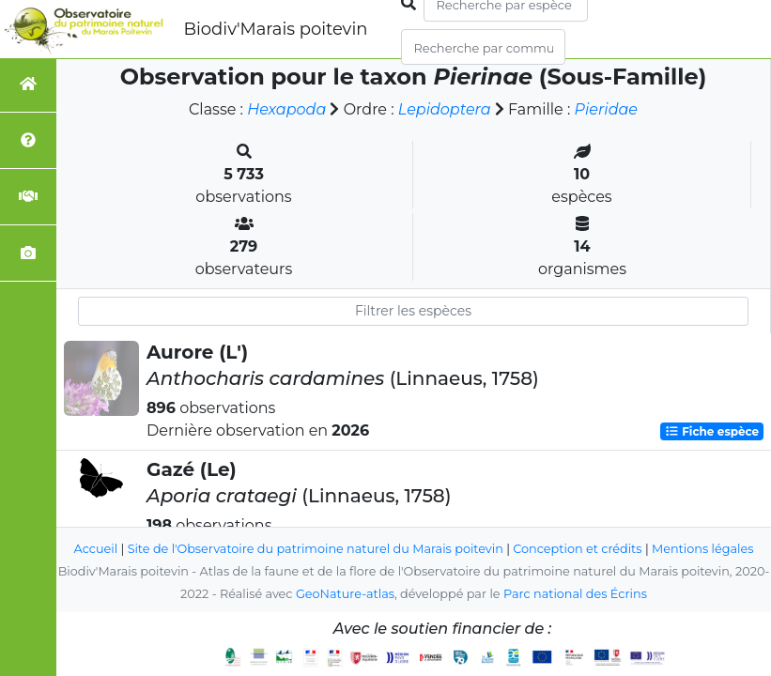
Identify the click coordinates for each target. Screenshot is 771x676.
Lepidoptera (444, 109)
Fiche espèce (712, 431)
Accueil (96, 549)
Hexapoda (286, 109)
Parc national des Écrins (575, 594)
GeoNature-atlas (345, 594)
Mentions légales (702, 549)
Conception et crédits (577, 549)
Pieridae (606, 109)
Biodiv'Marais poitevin (275, 29)
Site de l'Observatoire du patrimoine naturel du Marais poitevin (315, 549)
